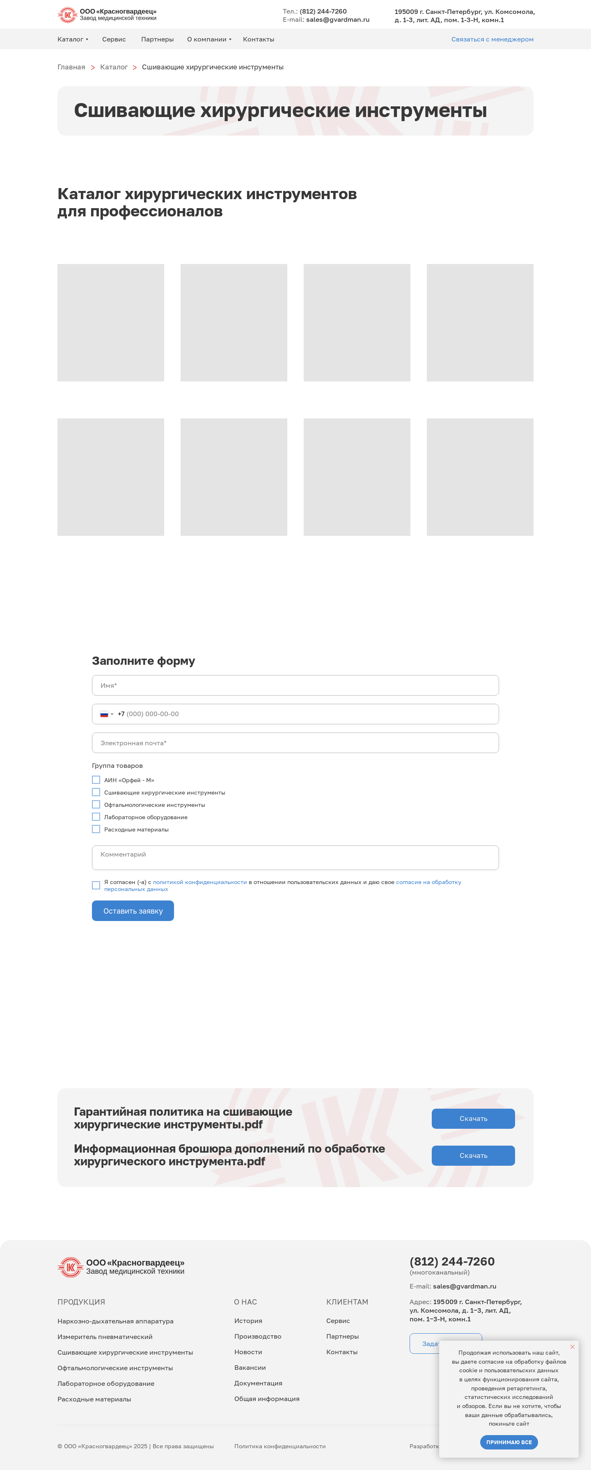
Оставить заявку (133, 910)
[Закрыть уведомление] (572, 1347)
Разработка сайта (435, 1446)
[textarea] (295, 857)
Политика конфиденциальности (280, 1446)
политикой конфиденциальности (200, 881)
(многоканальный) (440, 1273)
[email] (295, 743)
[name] (295, 685)
